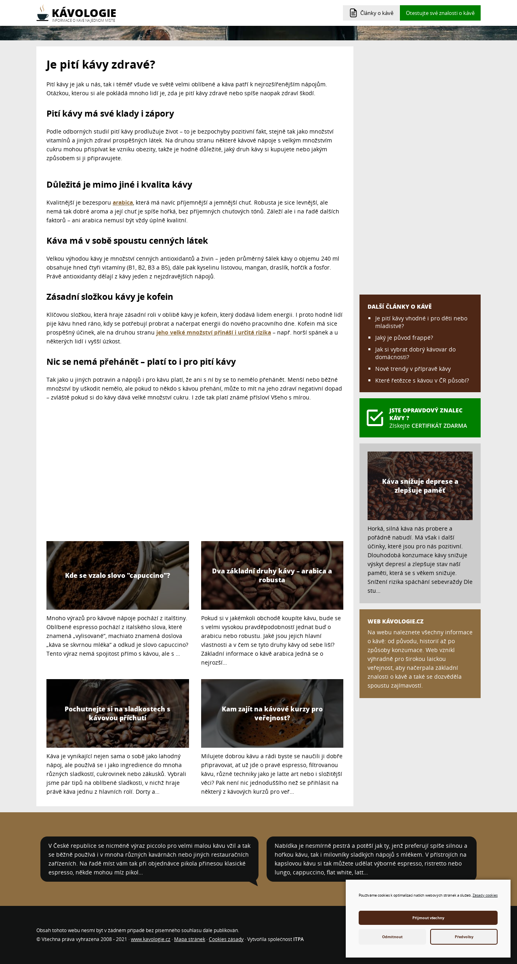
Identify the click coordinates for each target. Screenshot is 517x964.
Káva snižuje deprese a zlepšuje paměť (420, 486)
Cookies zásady (226, 939)
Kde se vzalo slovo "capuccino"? (117, 575)
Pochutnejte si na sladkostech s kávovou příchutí (117, 713)
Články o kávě (376, 13)
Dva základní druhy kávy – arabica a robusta (272, 575)
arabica (123, 202)
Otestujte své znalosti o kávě (440, 13)
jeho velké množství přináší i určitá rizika (213, 332)
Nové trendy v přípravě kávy (413, 368)
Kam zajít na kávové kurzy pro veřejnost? (272, 713)
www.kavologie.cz (150, 939)
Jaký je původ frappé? (404, 337)
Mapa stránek (189, 939)
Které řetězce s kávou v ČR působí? (422, 380)
